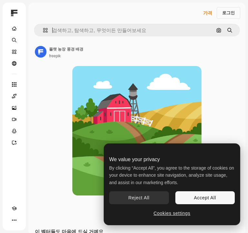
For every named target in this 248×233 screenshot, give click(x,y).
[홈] (14, 28)
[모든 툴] (14, 84)
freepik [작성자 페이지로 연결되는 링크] (55, 56)
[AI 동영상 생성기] (14, 119)
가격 (207, 13)
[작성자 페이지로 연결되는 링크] (40, 52)
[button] (43, 30)
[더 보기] (14, 220)
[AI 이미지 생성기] (14, 108)
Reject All (139, 197)
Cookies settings (172, 213)
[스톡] (14, 52)
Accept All (205, 197)
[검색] (14, 40)
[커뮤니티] (14, 63)
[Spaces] (14, 96)
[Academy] (14, 208)
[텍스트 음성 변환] (14, 131)
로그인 (228, 12)
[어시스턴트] (14, 143)
